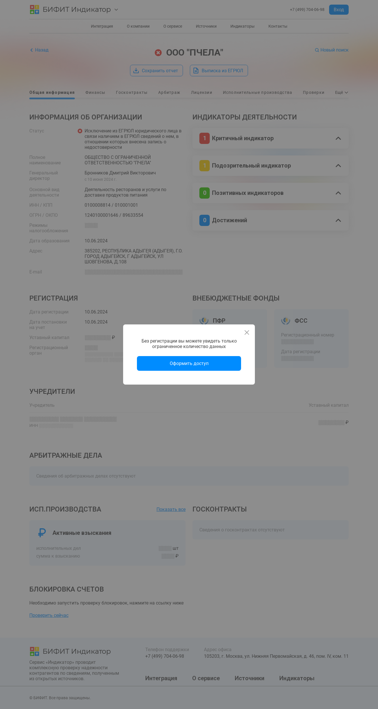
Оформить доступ (189, 363)
